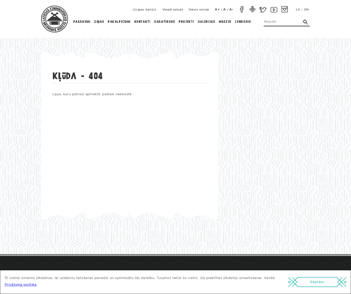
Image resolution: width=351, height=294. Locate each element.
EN (306, 9)
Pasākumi (81, 22)
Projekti (186, 22)
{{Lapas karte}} (144, 9)
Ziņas (99, 22)
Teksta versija (198, 9)
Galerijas (206, 22)
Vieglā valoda (173, 9)
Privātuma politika (20, 284)
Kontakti (142, 22)
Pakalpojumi (119, 22)
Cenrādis (243, 22)
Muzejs (225, 22)
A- (231, 9)
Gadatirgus (164, 22)
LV (298, 9)
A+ (217, 9)
